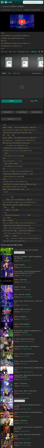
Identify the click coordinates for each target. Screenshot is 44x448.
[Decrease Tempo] (2, 52)
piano (9, 73)
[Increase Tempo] (14, 52)
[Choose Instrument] (19, 73)
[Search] (41, 2)
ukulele (15, 73)
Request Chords (19, 252)
